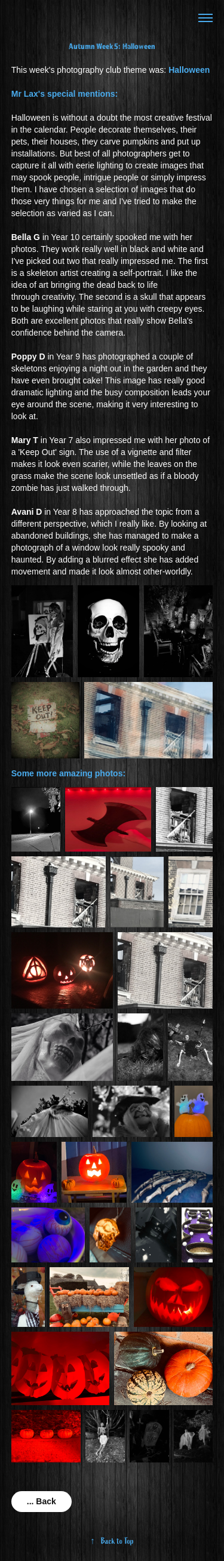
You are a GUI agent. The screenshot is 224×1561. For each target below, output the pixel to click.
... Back (41, 1501)
